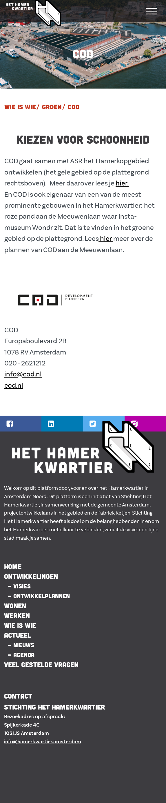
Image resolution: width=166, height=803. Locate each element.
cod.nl (13, 385)
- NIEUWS (21, 645)
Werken (17, 615)
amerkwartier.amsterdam (50, 741)
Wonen (15, 606)
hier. (122, 183)
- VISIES (19, 586)
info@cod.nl (23, 374)
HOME (12, 566)
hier (105, 238)
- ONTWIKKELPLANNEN (39, 596)
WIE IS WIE (20, 107)
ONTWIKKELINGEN (31, 576)
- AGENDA (21, 654)
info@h (12, 741)
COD (73, 107)
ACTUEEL (17, 635)
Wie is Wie (20, 625)
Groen (52, 107)
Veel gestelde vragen (41, 665)
